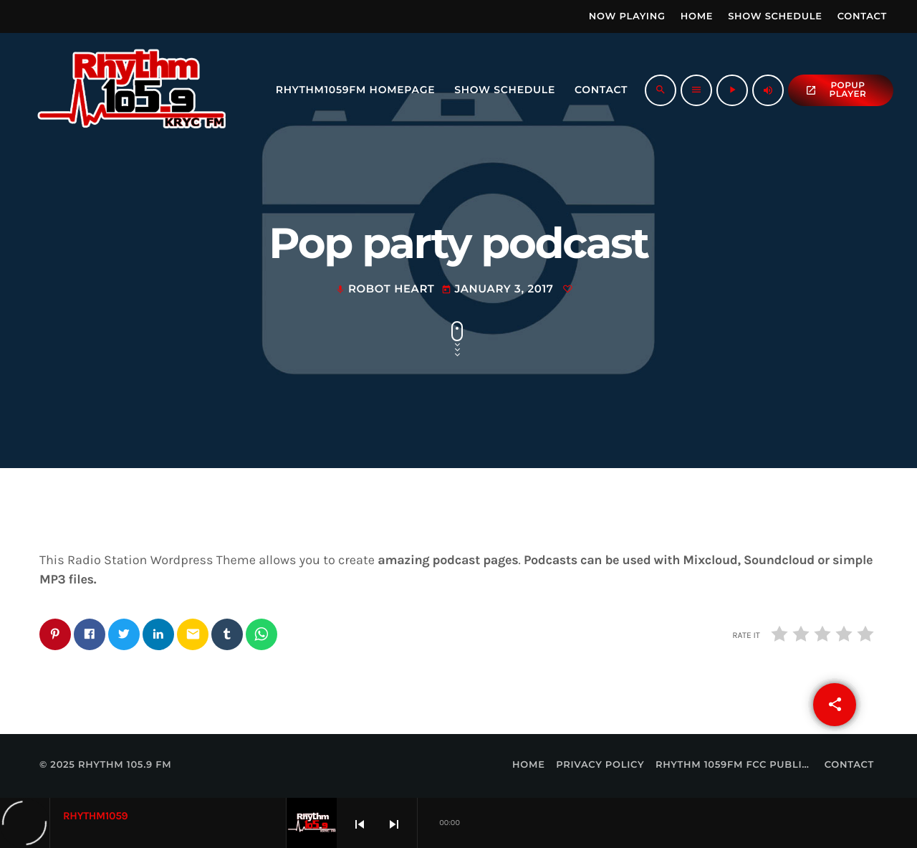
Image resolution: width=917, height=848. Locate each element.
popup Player (835, 90)
